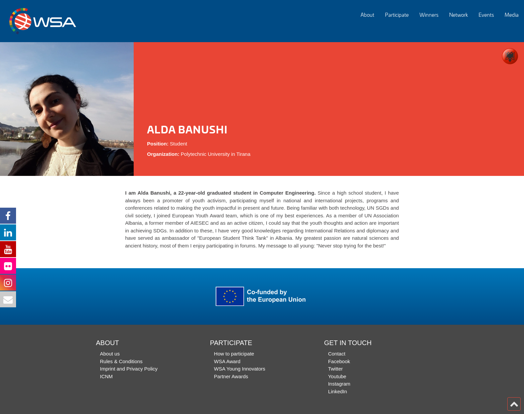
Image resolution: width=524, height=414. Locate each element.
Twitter (335, 369)
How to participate (234, 353)
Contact (337, 353)
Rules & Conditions (121, 361)
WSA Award (227, 361)
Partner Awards (231, 376)
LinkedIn (337, 391)
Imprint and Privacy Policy (129, 369)
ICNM (106, 376)
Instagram (339, 384)
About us (110, 353)
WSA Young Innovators (239, 369)
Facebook (339, 361)
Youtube (337, 376)
